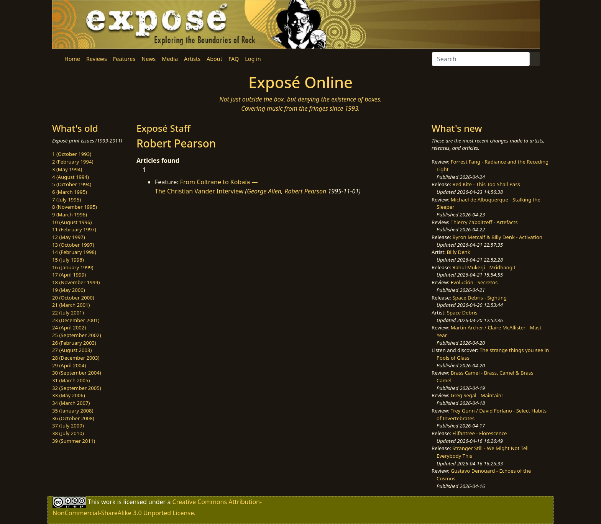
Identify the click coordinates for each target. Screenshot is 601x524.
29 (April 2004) (69, 365)
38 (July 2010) (68, 433)
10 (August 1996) (72, 222)
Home (72, 58)
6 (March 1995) (69, 191)
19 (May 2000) (68, 290)
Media (170, 58)
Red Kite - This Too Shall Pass (486, 184)
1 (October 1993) (71, 154)
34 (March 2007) (71, 403)
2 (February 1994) (72, 161)
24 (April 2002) (69, 327)
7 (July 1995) (66, 199)
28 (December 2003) (75, 357)
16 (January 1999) (72, 267)
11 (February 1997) (74, 229)
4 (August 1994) (70, 177)
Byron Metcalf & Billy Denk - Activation (497, 237)
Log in (253, 58)
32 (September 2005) (76, 388)
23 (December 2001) (75, 320)
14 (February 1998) (74, 252)
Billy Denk (458, 252)
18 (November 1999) (76, 282)
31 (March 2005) (71, 380)
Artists (192, 58)
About (214, 58)
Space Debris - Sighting (479, 297)
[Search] (481, 59)
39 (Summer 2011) (73, 440)
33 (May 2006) (68, 395)
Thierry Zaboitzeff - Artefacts (484, 222)
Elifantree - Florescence (479, 433)
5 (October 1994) (71, 184)
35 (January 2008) (72, 410)
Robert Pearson (305, 191)
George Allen (264, 191)
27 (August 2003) (72, 350)
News (148, 58)
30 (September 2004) (76, 372)
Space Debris (462, 312)
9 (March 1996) (69, 214)
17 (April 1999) (69, 274)
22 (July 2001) (68, 312)
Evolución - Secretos (474, 282)
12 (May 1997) (68, 237)
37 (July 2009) (68, 425)
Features (124, 58)
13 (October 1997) (73, 244)
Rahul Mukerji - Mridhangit (484, 267)
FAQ (233, 58)
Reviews (96, 58)
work (108, 502)
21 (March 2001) (71, 304)
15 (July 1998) (68, 259)
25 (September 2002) (76, 335)
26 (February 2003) (74, 342)
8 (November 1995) (74, 206)
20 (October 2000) (73, 297)
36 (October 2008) (73, 418)
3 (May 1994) (67, 169)
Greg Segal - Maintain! (477, 395)
